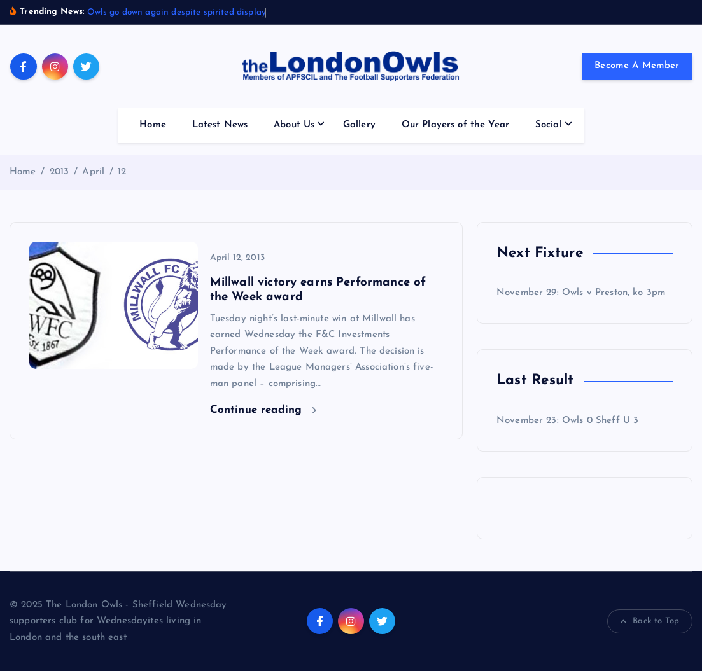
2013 (59, 172)
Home (152, 125)
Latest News (220, 125)
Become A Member (636, 66)
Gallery (359, 125)
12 (122, 172)
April (93, 172)
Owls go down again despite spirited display (176, 12)
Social (548, 125)
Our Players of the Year (455, 125)
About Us (294, 125)
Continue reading (263, 410)
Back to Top (650, 621)
